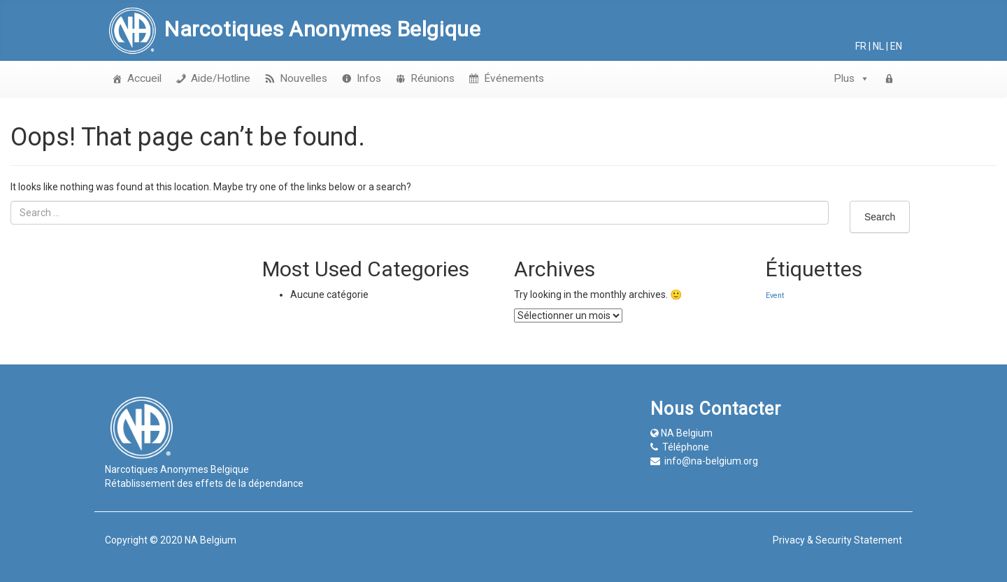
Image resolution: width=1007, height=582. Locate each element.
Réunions (432, 78)
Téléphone (685, 447)
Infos (369, 78)
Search (879, 216)
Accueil (144, 78)
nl (878, 46)
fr (860, 46)
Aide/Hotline (220, 78)
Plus (852, 78)
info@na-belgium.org (711, 461)
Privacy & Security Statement (837, 540)
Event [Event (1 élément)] (775, 295)
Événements (514, 78)
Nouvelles (303, 78)
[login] (889, 78)
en (896, 46)
